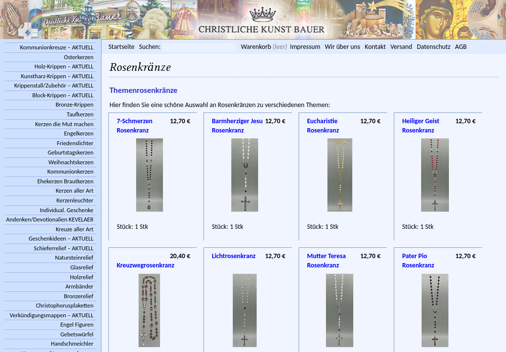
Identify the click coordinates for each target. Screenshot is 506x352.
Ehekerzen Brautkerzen (66, 181)
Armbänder (79, 286)
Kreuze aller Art (74, 229)
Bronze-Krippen (74, 104)
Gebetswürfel (77, 334)
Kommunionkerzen (70, 171)
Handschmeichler (72, 343)
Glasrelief (81, 267)
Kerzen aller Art (74, 190)
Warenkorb (256, 47)
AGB (461, 47)
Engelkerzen (78, 133)
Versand (401, 47)
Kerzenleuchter (75, 200)
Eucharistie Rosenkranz (323, 122)
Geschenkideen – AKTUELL (61, 238)
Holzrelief (82, 277)
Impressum (305, 47)
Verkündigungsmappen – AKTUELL (52, 315)
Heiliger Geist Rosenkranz (420, 122)
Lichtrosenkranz (234, 256)
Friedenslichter (75, 143)
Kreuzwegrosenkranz (153, 256)
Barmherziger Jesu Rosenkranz (237, 122)
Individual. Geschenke (67, 210)
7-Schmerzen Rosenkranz (134, 122)
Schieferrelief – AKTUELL (64, 248)
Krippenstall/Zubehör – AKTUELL (53, 85)
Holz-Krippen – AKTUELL (64, 66)
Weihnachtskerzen (70, 162)
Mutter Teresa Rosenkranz (326, 257)
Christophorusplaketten (65, 305)
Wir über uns (342, 47)
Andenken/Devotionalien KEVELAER (50, 219)
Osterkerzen (78, 57)
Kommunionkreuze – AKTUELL (56, 47)
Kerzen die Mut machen (64, 124)
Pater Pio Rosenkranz (418, 257)
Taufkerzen (80, 114)
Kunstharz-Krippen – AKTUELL (57, 76)
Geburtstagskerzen (71, 152)
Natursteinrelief (74, 257)
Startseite (121, 47)
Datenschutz (433, 47)
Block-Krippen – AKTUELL (62, 95)
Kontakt (374, 47)
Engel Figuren (77, 324)
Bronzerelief (78, 296)
